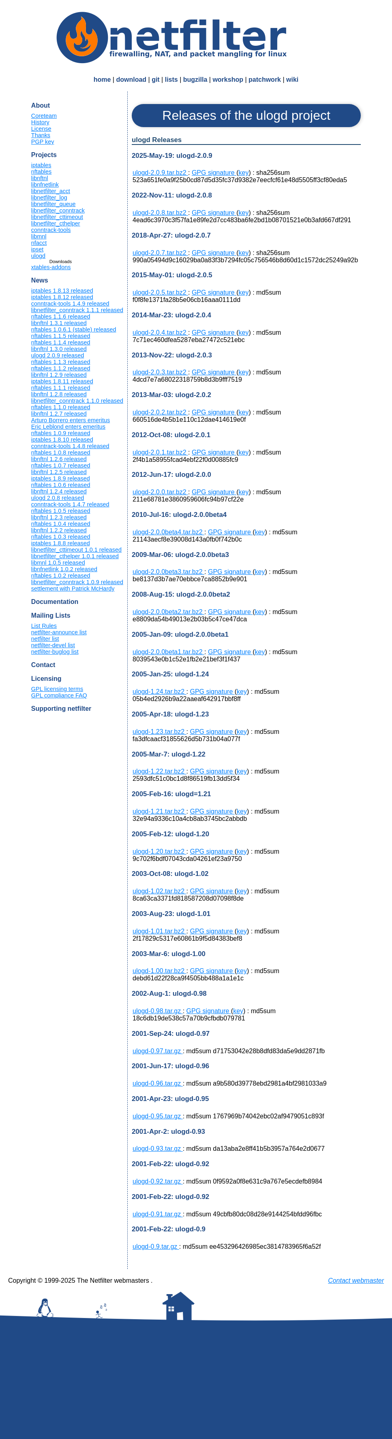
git (156, 79)
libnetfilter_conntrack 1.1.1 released (77, 310)
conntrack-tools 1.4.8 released (70, 446)
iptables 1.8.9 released (60, 478)
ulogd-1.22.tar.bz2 (159, 771)
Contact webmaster (356, 1280)
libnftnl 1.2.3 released (59, 517)
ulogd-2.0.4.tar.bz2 (160, 332)
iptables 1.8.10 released (62, 439)
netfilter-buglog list (55, 651)
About (40, 105)
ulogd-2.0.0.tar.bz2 (160, 492)
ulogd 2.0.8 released (57, 498)
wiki (292, 79)
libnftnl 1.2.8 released (59, 394)
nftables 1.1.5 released (60, 336)
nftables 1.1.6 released (60, 316)
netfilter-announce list (59, 632)
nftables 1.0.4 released (60, 524)
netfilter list (45, 639)
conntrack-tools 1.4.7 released (70, 504)
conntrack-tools (51, 230)
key (244, 172)
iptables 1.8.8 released (60, 543)
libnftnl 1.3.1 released (59, 323)
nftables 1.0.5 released (60, 511)
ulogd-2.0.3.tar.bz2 (160, 372)
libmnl (39, 236)
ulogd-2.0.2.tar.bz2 (160, 412)
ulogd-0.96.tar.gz (158, 1083)
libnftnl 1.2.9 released (59, 375)
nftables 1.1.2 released (60, 368)
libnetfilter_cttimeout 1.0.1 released (76, 549)
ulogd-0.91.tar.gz (158, 1214)
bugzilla (195, 79)
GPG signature (214, 172)
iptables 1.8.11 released (62, 381)
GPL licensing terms (57, 689)
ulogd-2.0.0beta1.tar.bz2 (168, 651)
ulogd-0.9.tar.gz (156, 1246)
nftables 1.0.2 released (60, 575)
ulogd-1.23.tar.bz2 (159, 731)
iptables (41, 165)
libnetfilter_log (49, 197)
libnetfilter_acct (50, 191)
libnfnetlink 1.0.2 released (64, 569)
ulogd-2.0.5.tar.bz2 (160, 292)
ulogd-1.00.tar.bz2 (159, 970)
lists (171, 79)
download (131, 79)
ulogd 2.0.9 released (57, 355)
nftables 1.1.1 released (60, 388)
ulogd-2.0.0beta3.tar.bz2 (168, 571)
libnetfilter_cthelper (55, 223)
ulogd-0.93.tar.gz (158, 1148)
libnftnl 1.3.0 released (59, 349)
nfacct (39, 243)
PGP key (42, 141)
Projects (44, 154)
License (41, 128)
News (39, 280)
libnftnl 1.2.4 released (59, 491)
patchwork (264, 79)
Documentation (54, 601)
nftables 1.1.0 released (60, 407)
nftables (41, 171)
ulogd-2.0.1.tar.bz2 (160, 452)
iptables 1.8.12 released (62, 297)
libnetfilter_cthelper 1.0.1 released (75, 556)
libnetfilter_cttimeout (57, 217)
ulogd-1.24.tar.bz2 (159, 691)
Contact (43, 664)
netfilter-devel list (53, 645)
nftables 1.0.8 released (60, 452)
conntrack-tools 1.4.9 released (70, 303)
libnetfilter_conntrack (58, 210)
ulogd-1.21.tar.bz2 (159, 811)
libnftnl (39, 178)
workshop (227, 79)
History (40, 122)
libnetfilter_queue (53, 204)
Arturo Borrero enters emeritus (70, 420)
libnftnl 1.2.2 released (59, 530)
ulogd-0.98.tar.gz (158, 1011)
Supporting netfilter (61, 708)
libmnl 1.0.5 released (58, 562)
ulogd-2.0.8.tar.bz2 (160, 212)
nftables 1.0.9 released (60, 433)
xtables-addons (51, 267)
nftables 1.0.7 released (60, 465)
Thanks (40, 135)
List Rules (44, 626)
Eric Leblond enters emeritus (68, 426)
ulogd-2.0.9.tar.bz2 (160, 172)
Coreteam (44, 116)
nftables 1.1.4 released (60, 342)
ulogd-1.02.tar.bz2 (159, 891)
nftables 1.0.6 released (60, 485)
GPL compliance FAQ (59, 695)
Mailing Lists (51, 615)
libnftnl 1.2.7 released (59, 413)
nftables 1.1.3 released (60, 362)
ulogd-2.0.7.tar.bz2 (160, 252)
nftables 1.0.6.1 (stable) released (73, 329)
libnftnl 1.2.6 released (59, 459)
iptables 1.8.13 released (62, 290)
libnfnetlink (45, 184)
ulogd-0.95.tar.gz (158, 1116)
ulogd (38, 256)
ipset (37, 249)
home (102, 79)
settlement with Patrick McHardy (73, 588)
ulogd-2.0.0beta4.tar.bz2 (168, 532)
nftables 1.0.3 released (60, 537)
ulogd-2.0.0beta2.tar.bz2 (168, 611)
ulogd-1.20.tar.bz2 (159, 851)
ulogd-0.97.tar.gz (158, 1051)
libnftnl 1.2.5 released (59, 472)
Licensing (46, 678)
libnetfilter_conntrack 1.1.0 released (77, 400)
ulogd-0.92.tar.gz (158, 1181)
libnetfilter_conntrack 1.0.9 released (77, 582)
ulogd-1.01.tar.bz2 (159, 931)
